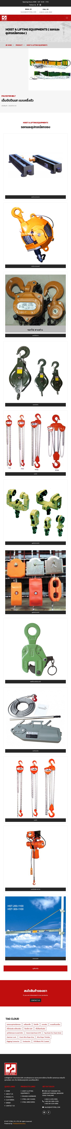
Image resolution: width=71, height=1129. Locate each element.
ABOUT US (8, 1094)
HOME (7, 1091)
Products (8, 1097)
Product (19, 45)
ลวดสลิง (44, 1024)
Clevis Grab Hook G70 (33, 1033)
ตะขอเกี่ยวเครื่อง (55, 1024)
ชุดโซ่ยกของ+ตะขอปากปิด (15, 1033)
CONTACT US (35, 1000)
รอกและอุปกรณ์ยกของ (14, 1024)
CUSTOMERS (9, 1100)
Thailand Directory (19, 1123)
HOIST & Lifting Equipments (37, 45)
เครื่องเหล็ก (27, 1024)
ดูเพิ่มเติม (35, 968)
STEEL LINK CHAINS (28, 1099)
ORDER (7, 1103)
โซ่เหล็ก (36, 1024)
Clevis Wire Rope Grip (26, 1037)
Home (9, 45)
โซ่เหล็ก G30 (28, 1029)
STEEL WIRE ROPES (28, 1102)
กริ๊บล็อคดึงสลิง (40, 1029)
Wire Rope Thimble (43, 1037)
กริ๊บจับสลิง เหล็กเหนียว (14, 1029)
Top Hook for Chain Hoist (52, 1033)
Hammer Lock (11, 1037)
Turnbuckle (26, 1041)
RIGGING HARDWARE (28, 1096)
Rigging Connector (13, 1041)
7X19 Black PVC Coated (41, 1041)
